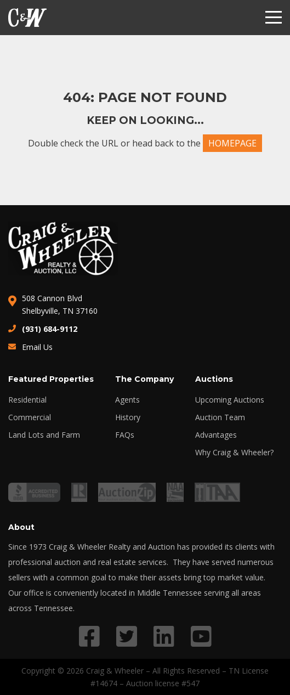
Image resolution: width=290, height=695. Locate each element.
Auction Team (220, 417)
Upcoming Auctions (229, 400)
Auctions (214, 379)
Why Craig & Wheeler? (234, 452)
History (127, 417)
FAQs (124, 435)
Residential (27, 400)
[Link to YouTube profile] (201, 636)
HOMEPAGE (232, 143)
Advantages (216, 435)
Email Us (37, 347)
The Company (144, 379)
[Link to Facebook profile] (89, 636)
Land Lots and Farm (44, 435)
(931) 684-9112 (49, 329)
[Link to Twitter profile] (126, 636)
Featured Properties (51, 379)
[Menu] (273, 17)
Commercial (29, 417)
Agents (127, 400)
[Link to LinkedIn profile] (163, 636)
